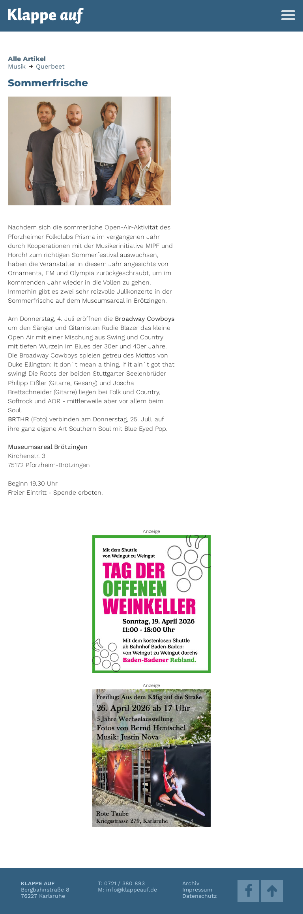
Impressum (197, 889)
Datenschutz (199, 896)
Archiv (190, 883)
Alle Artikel (27, 59)
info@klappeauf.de (131, 889)
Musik (17, 66)
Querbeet (50, 66)
